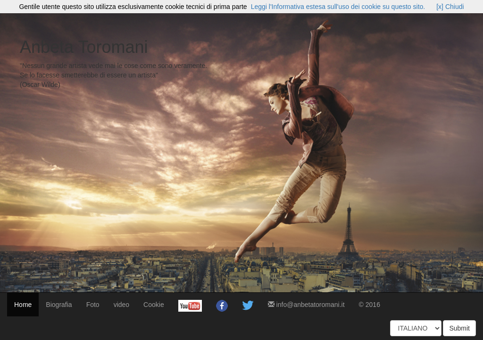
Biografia (59, 304)
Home (23, 304)
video (121, 304)
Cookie (153, 304)
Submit (459, 328)
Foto (93, 304)
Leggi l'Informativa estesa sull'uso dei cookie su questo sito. (338, 6)
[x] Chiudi (450, 6)
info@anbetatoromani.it (306, 304)
